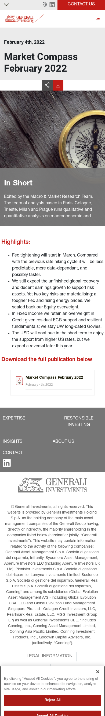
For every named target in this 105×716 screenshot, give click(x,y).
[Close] (98, 681)
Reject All (52, 709)
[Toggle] (97, 18)
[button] (44, 5)
